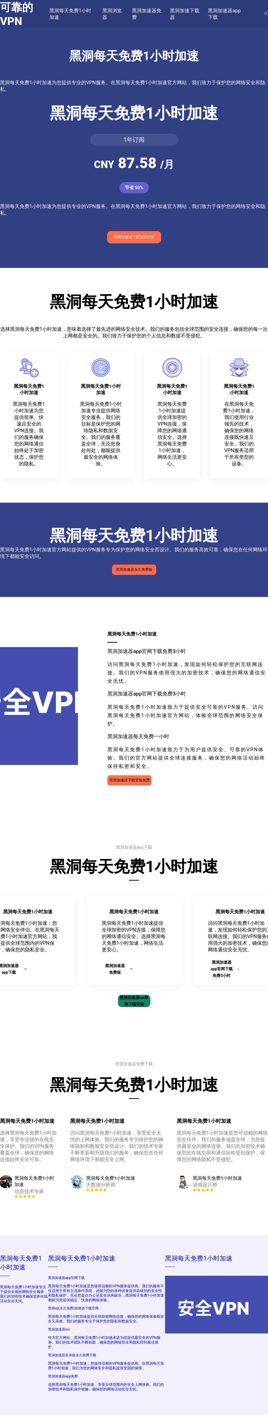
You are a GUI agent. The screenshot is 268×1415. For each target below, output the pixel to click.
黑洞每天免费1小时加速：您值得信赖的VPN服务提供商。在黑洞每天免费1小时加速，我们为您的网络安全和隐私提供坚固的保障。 (106, 1365)
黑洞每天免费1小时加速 (81, 1258)
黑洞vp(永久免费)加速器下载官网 (73, 1308)
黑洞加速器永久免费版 (134, 569)
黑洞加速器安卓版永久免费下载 (72, 1355)
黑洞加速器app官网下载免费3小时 (225, 969)
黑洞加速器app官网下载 (66, 1278)
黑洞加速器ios (59, 1329)
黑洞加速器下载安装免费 (134, 237)
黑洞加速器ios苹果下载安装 (134, 1001)
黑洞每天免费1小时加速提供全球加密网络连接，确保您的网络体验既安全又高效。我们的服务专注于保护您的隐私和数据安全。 (106, 1318)
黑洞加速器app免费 (63, 1376)
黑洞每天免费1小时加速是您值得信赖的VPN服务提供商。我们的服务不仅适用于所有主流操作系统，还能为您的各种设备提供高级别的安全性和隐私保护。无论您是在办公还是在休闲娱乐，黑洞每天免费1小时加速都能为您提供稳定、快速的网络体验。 (106, 1293)
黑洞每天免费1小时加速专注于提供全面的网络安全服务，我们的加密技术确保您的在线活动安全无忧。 (24, 1294)
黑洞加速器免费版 (119, 969)
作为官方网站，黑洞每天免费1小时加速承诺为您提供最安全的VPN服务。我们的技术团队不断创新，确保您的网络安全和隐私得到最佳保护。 (104, 1342)
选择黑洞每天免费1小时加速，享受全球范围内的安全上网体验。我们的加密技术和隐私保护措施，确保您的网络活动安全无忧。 (106, 1386)
